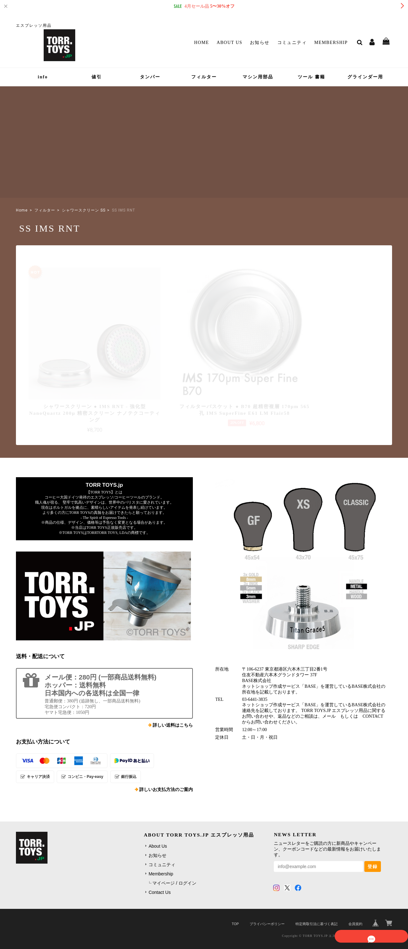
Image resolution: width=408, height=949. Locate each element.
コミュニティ (292, 42)
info (43, 77)
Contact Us (160, 871)
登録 (373, 845)
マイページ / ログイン (174, 862)
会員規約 (355, 903)
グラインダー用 (365, 77)
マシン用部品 (258, 77)
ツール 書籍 (311, 77)
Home (201, 42)
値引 (96, 77)
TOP (235, 903)
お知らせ (260, 42)
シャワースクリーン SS (84, 210)
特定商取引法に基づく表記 (316, 903)
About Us (230, 42)
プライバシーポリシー (267, 903)
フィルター (204, 77)
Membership (331, 42)
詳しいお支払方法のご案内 (166, 768)
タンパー (150, 77)
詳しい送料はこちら (173, 704)
